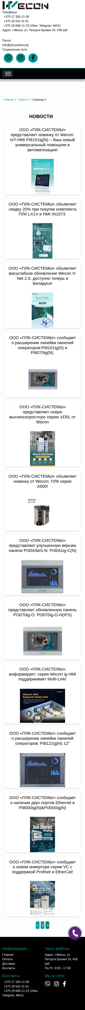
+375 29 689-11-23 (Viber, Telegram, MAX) (32, 25)
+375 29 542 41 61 (16, 21)
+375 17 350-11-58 (16, 16)
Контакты (8, 968)
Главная (8, 954)
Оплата (7, 959)
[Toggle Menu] (7, 73)
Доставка (8, 963)
